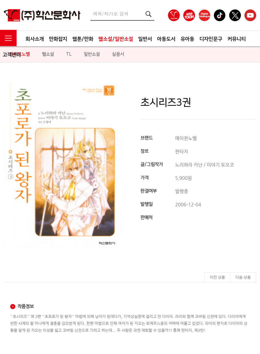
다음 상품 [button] (243, 277)
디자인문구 (210, 39)
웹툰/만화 (82, 39)
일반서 (145, 39)
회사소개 (34, 39)
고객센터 (12, 55)
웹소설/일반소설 (115, 39)
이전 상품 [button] (217, 277)
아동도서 (166, 39)
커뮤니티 (236, 39)
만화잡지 (58, 39)
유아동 (187, 39)
